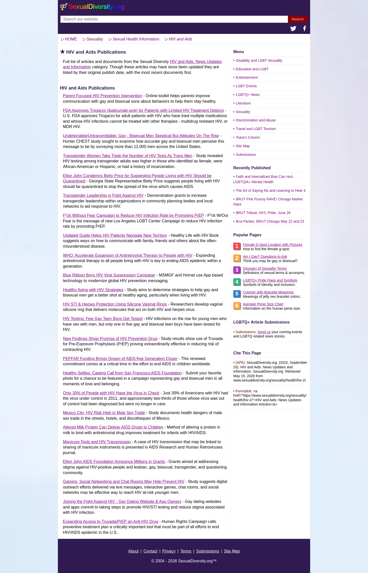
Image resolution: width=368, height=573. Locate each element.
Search (298, 19)
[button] (293, 29)
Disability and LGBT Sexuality (259, 60)
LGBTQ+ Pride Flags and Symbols (270, 280)
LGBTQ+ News (248, 95)
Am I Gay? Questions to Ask (265, 256)
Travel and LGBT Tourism (256, 129)
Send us (264, 332)
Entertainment (247, 77)
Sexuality (243, 112)
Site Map (243, 146)
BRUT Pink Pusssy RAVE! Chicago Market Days (268, 201)
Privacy (168, 551)
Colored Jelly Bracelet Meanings (268, 292)
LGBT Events (246, 86)
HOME (71, 39)
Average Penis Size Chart (263, 304)
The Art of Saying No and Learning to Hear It (271, 190)
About (133, 551)
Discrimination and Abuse (256, 120)
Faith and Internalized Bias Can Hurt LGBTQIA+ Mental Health (263, 179)
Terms (186, 551)
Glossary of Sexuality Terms (265, 268)
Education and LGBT (252, 69)
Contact (150, 551)
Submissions (246, 155)
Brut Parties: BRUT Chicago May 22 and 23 (270, 221)
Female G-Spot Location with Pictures (272, 245)
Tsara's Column (248, 137)
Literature (243, 103)
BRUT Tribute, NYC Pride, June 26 (263, 213)
